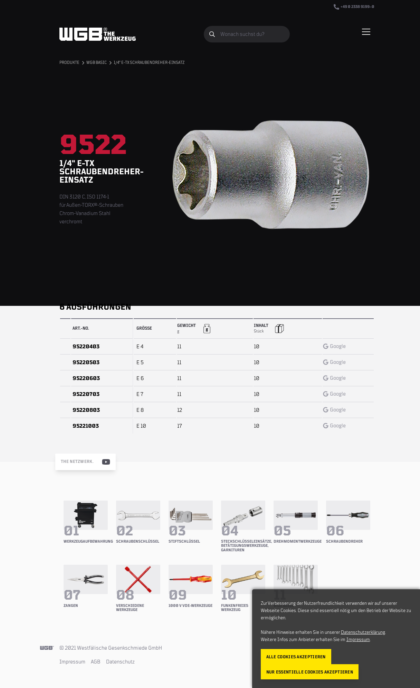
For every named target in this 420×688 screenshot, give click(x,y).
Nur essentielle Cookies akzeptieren (309, 672)
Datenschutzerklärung (363, 632)
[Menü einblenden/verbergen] (366, 31)
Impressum (72, 662)
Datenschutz (120, 662)
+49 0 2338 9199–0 (354, 7)
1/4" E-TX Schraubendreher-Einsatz (149, 62)
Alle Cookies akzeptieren (296, 657)
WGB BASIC (96, 62)
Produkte (69, 62)
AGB (96, 662)
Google (334, 346)
